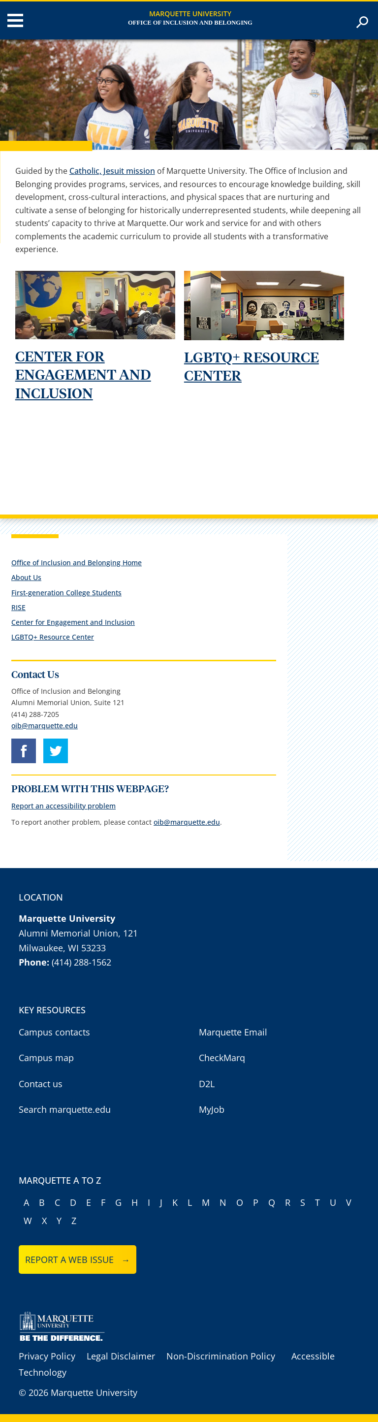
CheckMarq (222, 1058)
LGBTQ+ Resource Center (52, 637)
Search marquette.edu (65, 1109)
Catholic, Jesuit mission (112, 170)
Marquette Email (233, 1032)
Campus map (46, 1058)
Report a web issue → (77, 1259)
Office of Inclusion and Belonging (190, 22)
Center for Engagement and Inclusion (73, 622)
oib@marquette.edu (44, 725)
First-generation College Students (66, 592)
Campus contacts (54, 1032)
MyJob (211, 1109)
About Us (26, 577)
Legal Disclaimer (121, 1356)
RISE (18, 607)
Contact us (41, 1084)
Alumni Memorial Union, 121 (78, 933)
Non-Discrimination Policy (220, 1356)
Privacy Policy (47, 1356)
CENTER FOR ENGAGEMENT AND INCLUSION (83, 375)
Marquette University (190, 13)
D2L (207, 1084)
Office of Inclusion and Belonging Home (76, 562)
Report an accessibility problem (63, 805)
